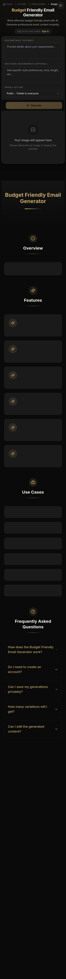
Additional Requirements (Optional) (25, 64)
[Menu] (60, 5)
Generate (34, 105)
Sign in (45, 31)
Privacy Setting (13, 87)
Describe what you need (19, 40)
